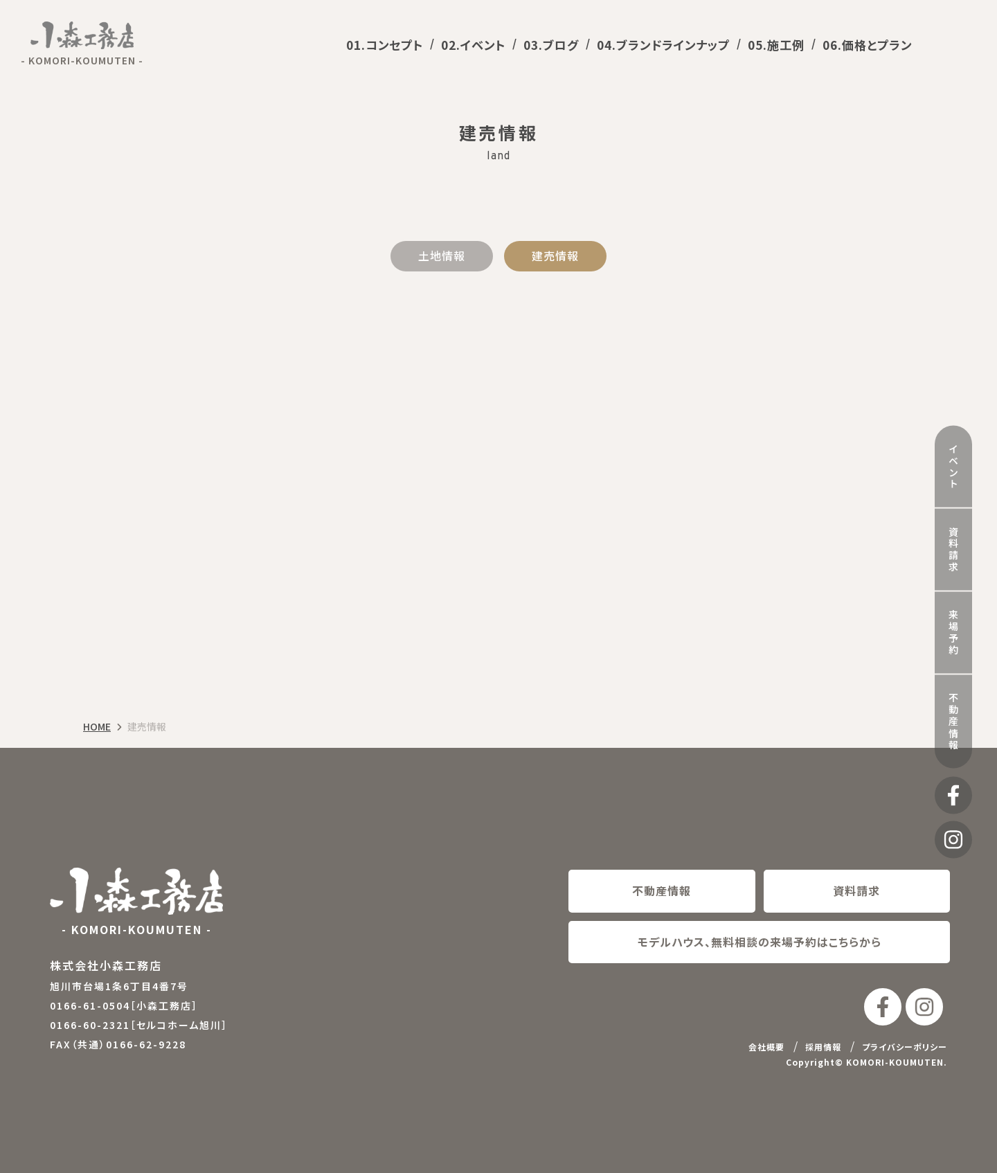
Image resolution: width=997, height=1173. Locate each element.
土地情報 (441, 255)
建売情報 (555, 255)
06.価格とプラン (867, 44)
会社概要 (766, 1047)
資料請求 (953, 533)
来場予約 (953, 616)
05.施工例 (776, 44)
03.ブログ (551, 44)
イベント (953, 450)
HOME (97, 726)
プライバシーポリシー (904, 1047)
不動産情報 (953, 705)
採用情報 (823, 1047)
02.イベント (473, 44)
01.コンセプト (384, 44)
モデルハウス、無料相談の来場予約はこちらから (759, 941)
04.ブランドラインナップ (663, 44)
